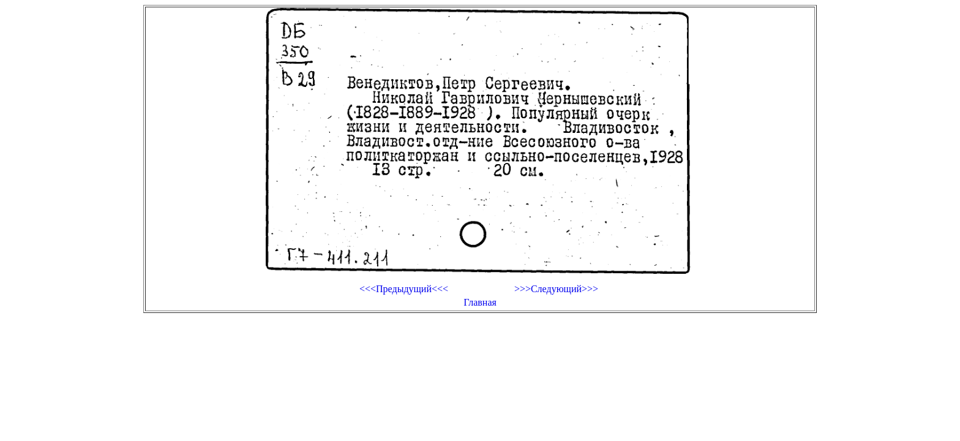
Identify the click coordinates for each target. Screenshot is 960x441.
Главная (480, 302)
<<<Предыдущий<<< (403, 289)
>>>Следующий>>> (556, 289)
